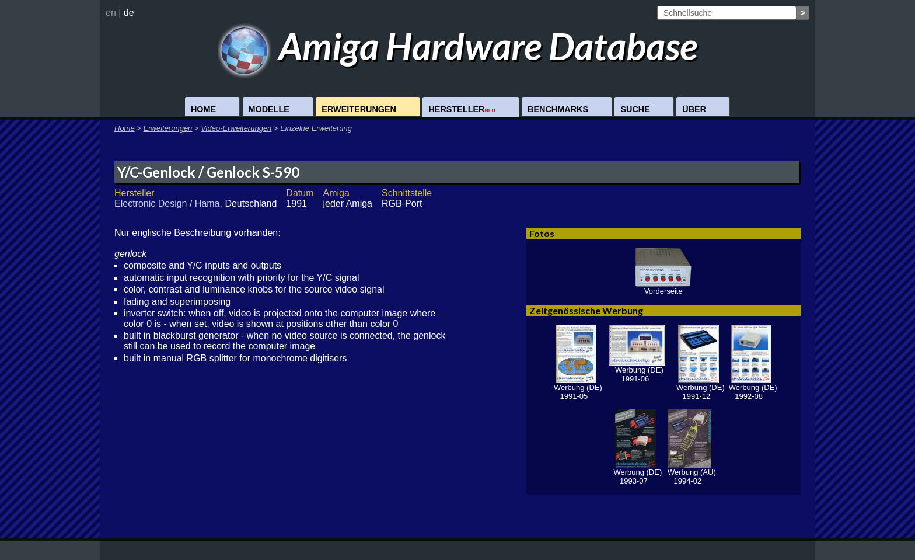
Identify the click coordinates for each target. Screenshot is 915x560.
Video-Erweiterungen (236, 128)
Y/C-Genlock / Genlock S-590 (208, 172)
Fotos (541, 233)
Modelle (269, 109)
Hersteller (461, 109)
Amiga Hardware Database (458, 45)
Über (694, 109)
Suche (634, 109)
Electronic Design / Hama (167, 203)
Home (203, 109)
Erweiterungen (359, 109)
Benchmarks (558, 109)
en (111, 13)
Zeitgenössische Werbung (586, 310)
